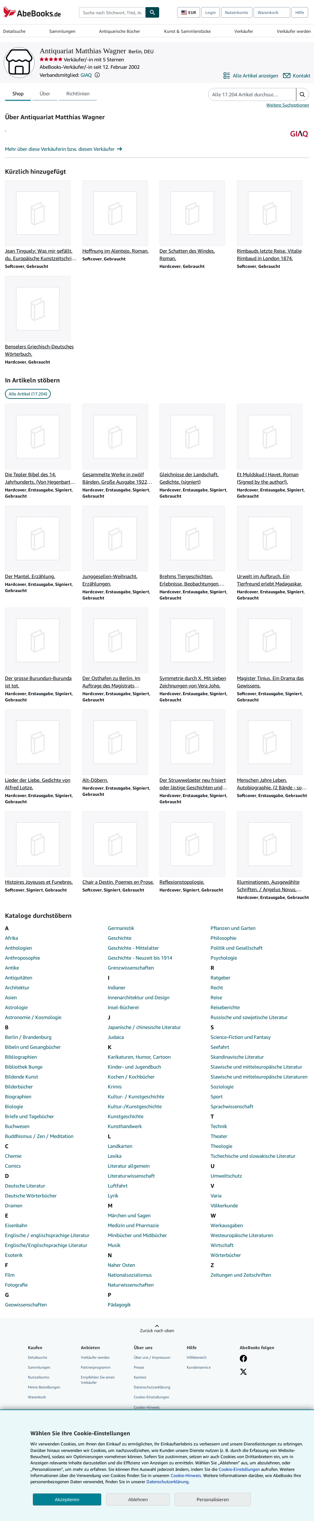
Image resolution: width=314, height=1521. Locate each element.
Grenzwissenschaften (131, 968)
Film (10, 1275)
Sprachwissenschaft (232, 1106)
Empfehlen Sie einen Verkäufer (98, 1380)
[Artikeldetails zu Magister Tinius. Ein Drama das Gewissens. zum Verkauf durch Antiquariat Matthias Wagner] (273, 648)
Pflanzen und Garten (233, 928)
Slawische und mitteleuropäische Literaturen (259, 1077)
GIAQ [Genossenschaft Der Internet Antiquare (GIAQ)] (86, 75)
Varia (216, 1195)
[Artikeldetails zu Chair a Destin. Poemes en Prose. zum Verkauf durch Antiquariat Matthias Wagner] (118, 848)
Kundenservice (199, 1367)
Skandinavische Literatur (237, 1057)
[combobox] (112, 12)
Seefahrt (220, 1047)
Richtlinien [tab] (78, 94)
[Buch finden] (152, 12)
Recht (217, 987)
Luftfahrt (118, 1186)
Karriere (140, 1377)
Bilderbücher (19, 1086)
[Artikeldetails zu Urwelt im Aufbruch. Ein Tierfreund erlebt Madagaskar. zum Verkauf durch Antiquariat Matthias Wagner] (273, 546)
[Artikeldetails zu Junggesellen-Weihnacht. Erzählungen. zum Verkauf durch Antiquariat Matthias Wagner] (118, 546)
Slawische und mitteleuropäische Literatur (256, 1067)
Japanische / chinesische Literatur (144, 1027)
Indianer (116, 987)
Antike (12, 968)
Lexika (114, 1156)
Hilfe (299, 12)
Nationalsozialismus (130, 1275)
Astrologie (16, 1007)
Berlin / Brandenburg (28, 1037)
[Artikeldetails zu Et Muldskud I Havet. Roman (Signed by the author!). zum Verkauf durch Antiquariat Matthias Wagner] (273, 445)
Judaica (116, 1037)
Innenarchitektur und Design (138, 997)
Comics (13, 1166)
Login (210, 12)
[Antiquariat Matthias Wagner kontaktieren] (296, 75)
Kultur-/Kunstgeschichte (135, 1106)
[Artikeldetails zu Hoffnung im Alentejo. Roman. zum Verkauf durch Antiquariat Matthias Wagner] (118, 217)
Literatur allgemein (129, 1166)
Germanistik (121, 928)
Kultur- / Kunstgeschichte (136, 1096)
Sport (217, 1096)
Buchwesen (17, 1126)
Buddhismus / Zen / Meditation (39, 1136)
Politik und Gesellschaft (237, 948)
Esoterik (14, 1255)
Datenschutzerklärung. (168, 1481)
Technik (219, 1126)
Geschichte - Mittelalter (133, 948)
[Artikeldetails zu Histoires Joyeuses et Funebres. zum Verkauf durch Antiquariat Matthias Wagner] (41, 848)
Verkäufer (243, 31)
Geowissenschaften (26, 1304)
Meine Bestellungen (44, 1387)
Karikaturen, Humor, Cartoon (139, 1057)
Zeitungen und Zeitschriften (241, 1275)
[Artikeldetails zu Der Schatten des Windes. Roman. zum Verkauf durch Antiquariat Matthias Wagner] (195, 221)
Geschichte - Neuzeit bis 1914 (140, 958)
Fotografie (16, 1285)
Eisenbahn (16, 1225)
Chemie (13, 1156)
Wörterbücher (226, 1255)
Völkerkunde (224, 1205)
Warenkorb (37, 1397)
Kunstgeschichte (125, 1116)
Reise (216, 997)
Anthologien (18, 948)
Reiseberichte (225, 1007)
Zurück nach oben (157, 1330)
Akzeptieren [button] (67, 1499)
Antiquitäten (18, 977)
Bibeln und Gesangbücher (33, 1047)
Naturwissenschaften (131, 1285)
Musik (114, 1245)
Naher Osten (121, 1265)
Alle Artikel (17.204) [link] (28, 393)
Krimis (115, 1086)
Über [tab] (45, 94)
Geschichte (119, 938)
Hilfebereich (197, 1357)
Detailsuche (14, 31)
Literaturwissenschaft (131, 1176)
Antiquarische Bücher (119, 31)
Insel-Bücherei (123, 1007)
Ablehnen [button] (138, 1499)
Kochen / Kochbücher (131, 1077)
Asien (11, 997)
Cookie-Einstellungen (239, 1469)
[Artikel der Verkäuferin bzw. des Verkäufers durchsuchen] (246, 94)
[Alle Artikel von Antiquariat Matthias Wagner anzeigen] (250, 75)
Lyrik (113, 1195)
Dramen (13, 1205)
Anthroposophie (22, 958)
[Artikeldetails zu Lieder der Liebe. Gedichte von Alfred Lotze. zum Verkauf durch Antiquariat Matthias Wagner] (41, 750)
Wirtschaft (222, 1245)
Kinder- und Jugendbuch (134, 1067)
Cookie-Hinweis (146, 1407)
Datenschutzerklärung (152, 1387)
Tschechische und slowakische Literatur (253, 1156)
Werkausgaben (227, 1225)
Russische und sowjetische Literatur (249, 1017)
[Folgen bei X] (243, 1372)
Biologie (14, 1106)
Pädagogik (119, 1304)
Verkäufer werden (294, 31)
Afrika (11, 938)
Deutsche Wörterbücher (31, 1195)
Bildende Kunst (21, 1077)
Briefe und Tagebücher (29, 1116)
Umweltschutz (226, 1176)
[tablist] (51, 94)
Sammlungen (62, 31)
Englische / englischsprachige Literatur (47, 1235)
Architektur (17, 987)
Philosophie (223, 938)
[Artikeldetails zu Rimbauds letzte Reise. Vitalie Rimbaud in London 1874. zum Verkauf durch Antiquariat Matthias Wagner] (273, 221)
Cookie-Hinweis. (186, 1475)
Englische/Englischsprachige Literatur (46, 1245)
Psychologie (224, 958)
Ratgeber (220, 977)
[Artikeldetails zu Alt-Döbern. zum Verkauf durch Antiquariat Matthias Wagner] (118, 746)
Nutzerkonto (236, 12)
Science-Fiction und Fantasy (241, 1037)
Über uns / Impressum (152, 1357)
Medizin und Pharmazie (133, 1225)
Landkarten (120, 1146)
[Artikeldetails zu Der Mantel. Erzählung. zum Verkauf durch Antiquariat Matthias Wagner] (41, 543)
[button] (97, 75)
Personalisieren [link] (213, 1499)
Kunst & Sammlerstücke (187, 31)
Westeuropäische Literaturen (242, 1235)
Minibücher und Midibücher (137, 1235)
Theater (219, 1136)
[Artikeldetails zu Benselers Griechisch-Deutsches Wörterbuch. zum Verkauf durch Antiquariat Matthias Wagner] (41, 317)
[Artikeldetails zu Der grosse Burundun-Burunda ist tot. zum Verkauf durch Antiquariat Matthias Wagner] (41, 648)
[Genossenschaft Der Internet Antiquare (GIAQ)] (299, 141)
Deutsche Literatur (25, 1186)
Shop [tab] (18, 94)
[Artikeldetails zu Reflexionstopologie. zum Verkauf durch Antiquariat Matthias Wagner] (195, 848)
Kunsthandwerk (125, 1126)
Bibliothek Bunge (23, 1067)
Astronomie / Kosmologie (33, 1017)
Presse (139, 1367)
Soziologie (222, 1086)
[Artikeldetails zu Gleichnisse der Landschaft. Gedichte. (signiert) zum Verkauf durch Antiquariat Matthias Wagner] (195, 445)
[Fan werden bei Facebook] (243, 1359)
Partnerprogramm (96, 1367)
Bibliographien (21, 1057)
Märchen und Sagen (129, 1215)
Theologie (221, 1146)
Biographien (18, 1096)
